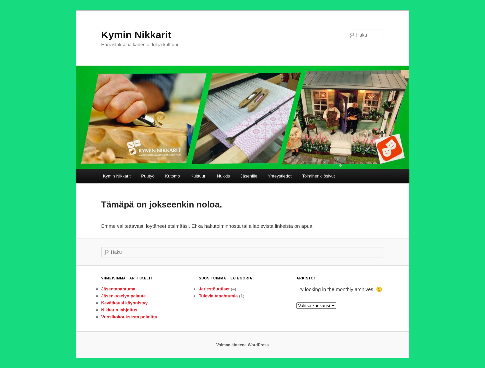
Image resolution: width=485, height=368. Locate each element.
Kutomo (172, 176)
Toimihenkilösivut (318, 176)
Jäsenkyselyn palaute (123, 295)
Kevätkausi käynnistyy (124, 302)
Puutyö (147, 176)
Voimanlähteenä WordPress (242, 345)
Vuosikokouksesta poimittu (129, 316)
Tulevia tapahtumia (218, 295)
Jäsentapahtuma (118, 288)
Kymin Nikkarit (136, 34)
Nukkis (223, 176)
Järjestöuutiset (214, 288)
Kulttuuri (199, 176)
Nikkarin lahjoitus (119, 309)
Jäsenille (248, 176)
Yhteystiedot (280, 176)
